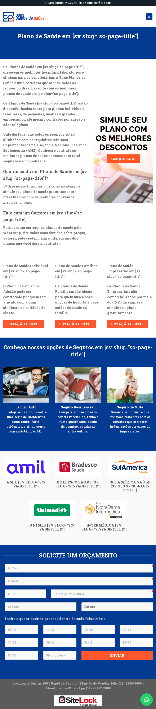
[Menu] (149, 16)
